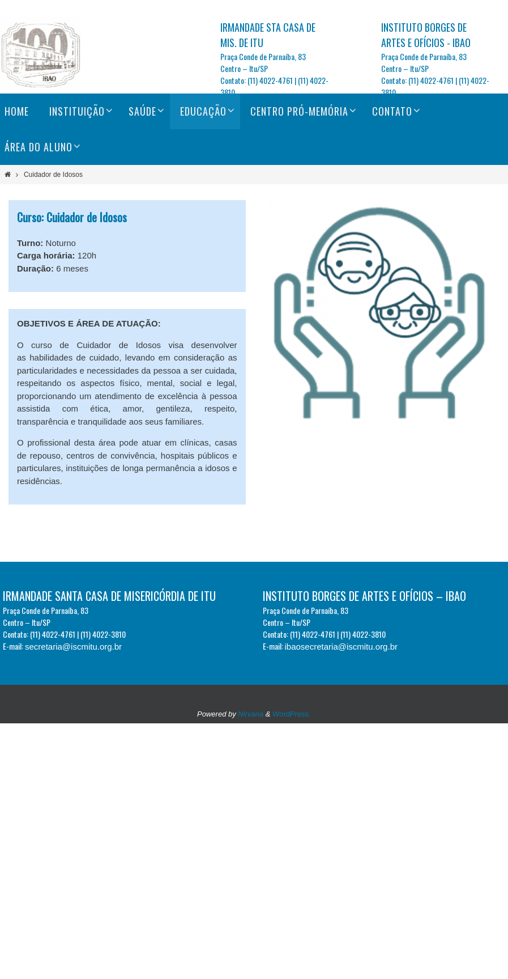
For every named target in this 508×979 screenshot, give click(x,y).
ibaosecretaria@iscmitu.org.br (341, 646)
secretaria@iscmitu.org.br (73, 646)
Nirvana (250, 714)
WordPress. (291, 714)
